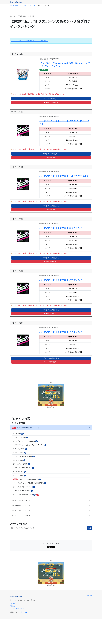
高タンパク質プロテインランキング (26, 5)
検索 (89, 528)
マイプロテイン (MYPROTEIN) (26, 494)
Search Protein (16, 2)
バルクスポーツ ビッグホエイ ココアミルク (60, 228)
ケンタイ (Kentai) (19, 453)
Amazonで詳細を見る (51, 102)
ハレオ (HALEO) (19, 472)
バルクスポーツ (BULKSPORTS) (27, 479)
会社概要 (12, 604)
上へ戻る (89, 595)
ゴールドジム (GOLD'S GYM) (24, 456)
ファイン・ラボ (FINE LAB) (23, 491)
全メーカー (18, 434)
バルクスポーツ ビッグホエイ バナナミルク (60, 280)
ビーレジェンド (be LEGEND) (24, 487)
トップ (12, 5)
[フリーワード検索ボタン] (48, 528)
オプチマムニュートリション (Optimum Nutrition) (29, 445)
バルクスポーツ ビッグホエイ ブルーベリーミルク (64, 176)
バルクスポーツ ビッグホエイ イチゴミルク (60, 332)
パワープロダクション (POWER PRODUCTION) (29, 483)
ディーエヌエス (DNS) (21, 464)
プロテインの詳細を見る (51, 98)
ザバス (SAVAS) (19, 460)
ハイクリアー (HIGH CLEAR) (23, 468)
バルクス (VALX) (19, 475)
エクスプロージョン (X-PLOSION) (25, 441)
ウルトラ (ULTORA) (20, 437)
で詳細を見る (51, 157)
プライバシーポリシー (17, 608)
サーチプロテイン (26, 612)
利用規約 (12, 606)
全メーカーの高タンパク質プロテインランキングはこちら (29, 41)
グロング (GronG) (20, 449)
